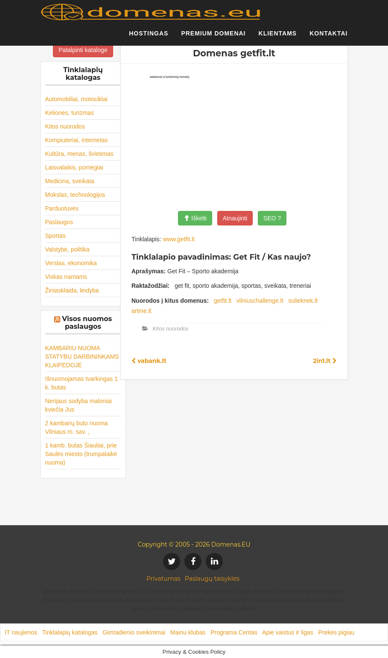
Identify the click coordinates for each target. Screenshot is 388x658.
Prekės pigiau (336, 632)
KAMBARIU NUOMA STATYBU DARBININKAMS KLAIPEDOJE (82, 356)
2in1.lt (324, 361)
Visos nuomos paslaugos (87, 322)
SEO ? (272, 218)
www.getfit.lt (179, 239)
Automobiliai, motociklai (76, 99)
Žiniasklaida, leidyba (72, 290)
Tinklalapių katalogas (69, 632)
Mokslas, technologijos (75, 194)
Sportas (55, 235)
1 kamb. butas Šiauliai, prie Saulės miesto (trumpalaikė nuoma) (81, 454)
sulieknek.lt (303, 300)
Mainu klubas (188, 632)
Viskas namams (66, 276)
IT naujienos (21, 632)
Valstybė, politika (67, 249)
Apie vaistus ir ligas (287, 632)
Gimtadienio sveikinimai (133, 632)
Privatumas (163, 578)
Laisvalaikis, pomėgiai (74, 167)
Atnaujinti (235, 218)
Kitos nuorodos (65, 126)
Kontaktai (328, 36)
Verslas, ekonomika (71, 263)
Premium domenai (213, 36)
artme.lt (141, 310)
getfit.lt (222, 300)
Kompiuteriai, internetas (76, 140)
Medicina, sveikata (69, 181)
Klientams (278, 36)
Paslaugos (59, 222)
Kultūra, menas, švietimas (79, 153)
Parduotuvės (62, 208)
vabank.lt (148, 361)
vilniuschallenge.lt (259, 300)
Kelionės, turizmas (69, 112)
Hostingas (148, 36)
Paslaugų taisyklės (212, 578)
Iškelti (195, 218)
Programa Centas (233, 632)
